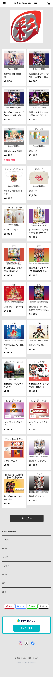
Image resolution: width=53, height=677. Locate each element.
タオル (5, 574)
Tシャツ (5, 566)
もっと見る (26, 518)
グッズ (5, 557)
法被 (4, 592)
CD (3, 583)
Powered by (27, 663)
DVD (4, 548)
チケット (5, 540)
